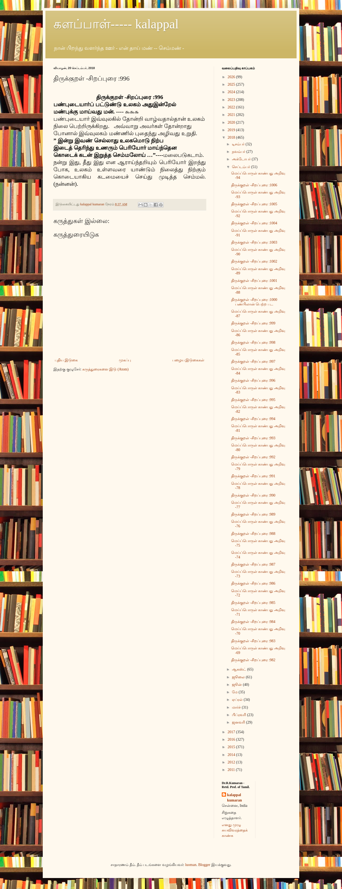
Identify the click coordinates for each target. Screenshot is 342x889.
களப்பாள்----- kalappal (116, 24)
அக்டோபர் (242, 159)
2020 (232, 122)
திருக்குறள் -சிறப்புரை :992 (253, 457)
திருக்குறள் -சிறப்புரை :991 (253, 476)
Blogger (204, 865)
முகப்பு (125, 360)
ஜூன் (237, 685)
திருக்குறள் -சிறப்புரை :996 (253, 381)
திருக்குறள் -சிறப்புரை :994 (253, 419)
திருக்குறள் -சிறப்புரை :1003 (254, 242)
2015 (232, 747)
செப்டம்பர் (241, 167)
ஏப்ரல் (238, 700)
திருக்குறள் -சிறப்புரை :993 (253, 438)
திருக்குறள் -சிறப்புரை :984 (253, 622)
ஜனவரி (239, 722)
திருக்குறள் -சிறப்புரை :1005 (254, 204)
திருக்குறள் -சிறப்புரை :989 (253, 514)
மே (235, 692)
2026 (232, 77)
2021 (232, 115)
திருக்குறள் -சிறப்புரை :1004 (254, 223)
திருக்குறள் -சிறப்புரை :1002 (254, 261)
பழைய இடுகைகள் (188, 360)
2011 (232, 770)
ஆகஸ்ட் (239, 669)
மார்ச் (237, 707)
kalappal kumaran (234, 797)
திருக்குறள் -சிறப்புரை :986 (253, 583)
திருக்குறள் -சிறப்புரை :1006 (254, 185)
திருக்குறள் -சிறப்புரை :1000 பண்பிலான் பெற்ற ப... (254, 302)
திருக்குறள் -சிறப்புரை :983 (253, 641)
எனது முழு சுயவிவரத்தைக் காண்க (235, 830)
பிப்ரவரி (239, 715)
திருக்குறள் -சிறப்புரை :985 (253, 603)
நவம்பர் (239, 152)
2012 (232, 762)
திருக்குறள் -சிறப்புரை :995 (253, 400)
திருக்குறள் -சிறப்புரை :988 (253, 534)
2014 (232, 755)
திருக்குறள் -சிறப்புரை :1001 (254, 281)
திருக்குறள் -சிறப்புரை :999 (253, 323)
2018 (232, 137)
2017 (232, 732)
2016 (232, 739)
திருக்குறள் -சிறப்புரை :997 (253, 362)
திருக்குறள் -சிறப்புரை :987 (253, 564)
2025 (232, 84)
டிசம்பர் (239, 144)
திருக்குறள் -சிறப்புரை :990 (253, 495)
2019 (232, 130)
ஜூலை (239, 677)
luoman (190, 865)
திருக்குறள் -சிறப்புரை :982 (253, 660)
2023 (232, 100)
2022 (232, 107)
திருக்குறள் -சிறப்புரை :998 (253, 343)
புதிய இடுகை (66, 360)
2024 (232, 92)
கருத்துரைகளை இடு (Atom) (105, 369)
